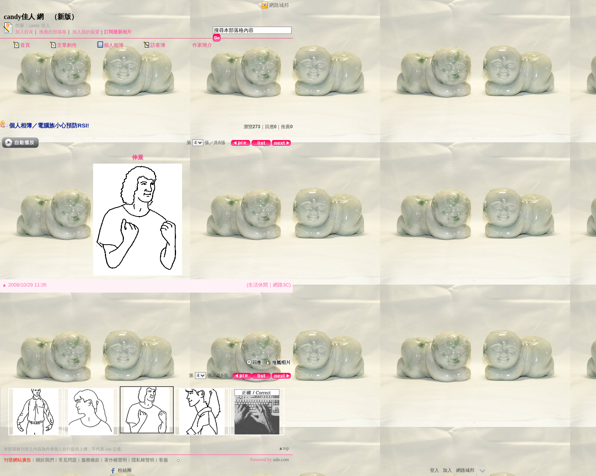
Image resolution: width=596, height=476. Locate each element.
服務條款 (90, 460)
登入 (434, 470)
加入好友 (24, 32)
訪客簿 (158, 45)
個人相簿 (114, 45)
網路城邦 (279, 5)
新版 (64, 17)
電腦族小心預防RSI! (63, 125)
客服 (163, 460)
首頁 (25, 45)
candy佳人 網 (24, 17)
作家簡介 (202, 45)
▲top (284, 448)
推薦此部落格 (53, 32)
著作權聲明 (115, 460)
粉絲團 (125, 470)
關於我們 (45, 460)
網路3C (281, 285)
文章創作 (67, 45)
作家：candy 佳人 (32, 25)
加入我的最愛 (86, 32)
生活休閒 (258, 285)
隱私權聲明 (143, 460)
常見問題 (68, 460)
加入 (447, 470)
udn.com (281, 459)
